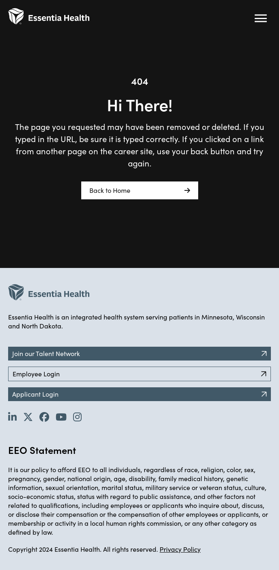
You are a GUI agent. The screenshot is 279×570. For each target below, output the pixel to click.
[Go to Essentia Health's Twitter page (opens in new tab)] (28, 416)
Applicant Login (139, 394)
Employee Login (139, 373)
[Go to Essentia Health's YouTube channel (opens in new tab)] (61, 416)
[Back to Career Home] (48, 16)
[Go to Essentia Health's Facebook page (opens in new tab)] (44, 416)
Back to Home (139, 190)
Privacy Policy (180, 549)
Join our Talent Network (139, 353)
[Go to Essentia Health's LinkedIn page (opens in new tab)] (12, 416)
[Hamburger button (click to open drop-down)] (261, 18)
